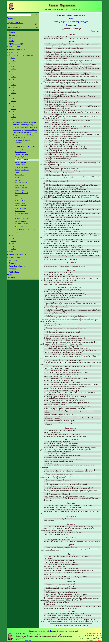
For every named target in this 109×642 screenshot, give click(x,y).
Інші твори (13, 282)
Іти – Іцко (18, 195)
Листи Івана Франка (17, 289)
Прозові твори (14, 48)
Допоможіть (54, 631)
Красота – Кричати (21, 234)
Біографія (13, 36)
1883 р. (13, 76)
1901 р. (13, 130)
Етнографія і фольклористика (21, 58)
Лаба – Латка (19, 245)
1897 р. (13, 118)
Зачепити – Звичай (21, 167)
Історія (11, 273)
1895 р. (13, 112)
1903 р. (13, 258)
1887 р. (13, 88)
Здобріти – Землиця (21, 173)
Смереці (28, 640)
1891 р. (13, 100)
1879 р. (13, 67)
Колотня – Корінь (20, 226)
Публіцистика (14, 279)
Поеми (11, 42)
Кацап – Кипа (19, 206)
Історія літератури (16, 55)
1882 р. (13, 73)
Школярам (11, 302)
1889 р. (13, 94)
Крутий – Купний (20, 239)
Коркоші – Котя (20, 228)
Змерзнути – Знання (22, 184)
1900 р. (13, 127)
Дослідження (14, 295)
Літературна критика (17, 52)
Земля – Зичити (20, 175)
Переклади (13, 285)
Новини (12, 32)
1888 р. (13, 91)
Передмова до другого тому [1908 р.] (25, 141)
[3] (18, 162)
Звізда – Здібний (20, 170)
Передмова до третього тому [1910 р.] (25, 144)
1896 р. (13, 115)
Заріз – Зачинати (20, 164)
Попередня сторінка (61, 625)
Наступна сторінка (81, 625)
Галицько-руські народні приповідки (24, 133)
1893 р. (13, 106)
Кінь (16, 212)
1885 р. (13, 82)
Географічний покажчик (22, 152)
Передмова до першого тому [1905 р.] (25, 138)
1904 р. (13, 261)
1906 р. (13, 267)
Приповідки (18, 155)
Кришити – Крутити (21, 237)
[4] (23, 162)
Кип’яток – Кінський (21, 209)
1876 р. (13, 64)
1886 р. (13, 85)
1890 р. (13, 97)
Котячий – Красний (21, 231)
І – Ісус (17, 192)
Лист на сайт (12, 18)
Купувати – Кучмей (21, 242)
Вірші (11, 39)
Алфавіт (12, 61)
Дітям (9, 298)
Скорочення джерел (19, 149)
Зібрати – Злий (20, 178)
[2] (34, 158)
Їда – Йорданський (21, 198)
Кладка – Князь (20, 217)
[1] (28, 158)
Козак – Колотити (21, 223)
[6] (28, 248)
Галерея (12, 292)
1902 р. (13, 255)
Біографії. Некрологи (17, 276)
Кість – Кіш (18, 214)
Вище (71, 625)
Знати (17, 187)
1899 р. (13, 124)
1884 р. (13, 79)
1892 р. (13, 103)
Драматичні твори (16, 45)
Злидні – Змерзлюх (21, 181)
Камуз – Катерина (21, 203)
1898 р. (13, 121)
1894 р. (13, 109)
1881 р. (13, 70)
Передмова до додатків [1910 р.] (23, 147)
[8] (18, 252)
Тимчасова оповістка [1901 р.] (23, 136)
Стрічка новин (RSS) (15, 23)
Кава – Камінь (19, 200)
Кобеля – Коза (20, 220)
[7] (34, 248)
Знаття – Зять (19, 189)
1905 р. (13, 264)
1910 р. (13, 270)
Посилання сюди (13, 27)
